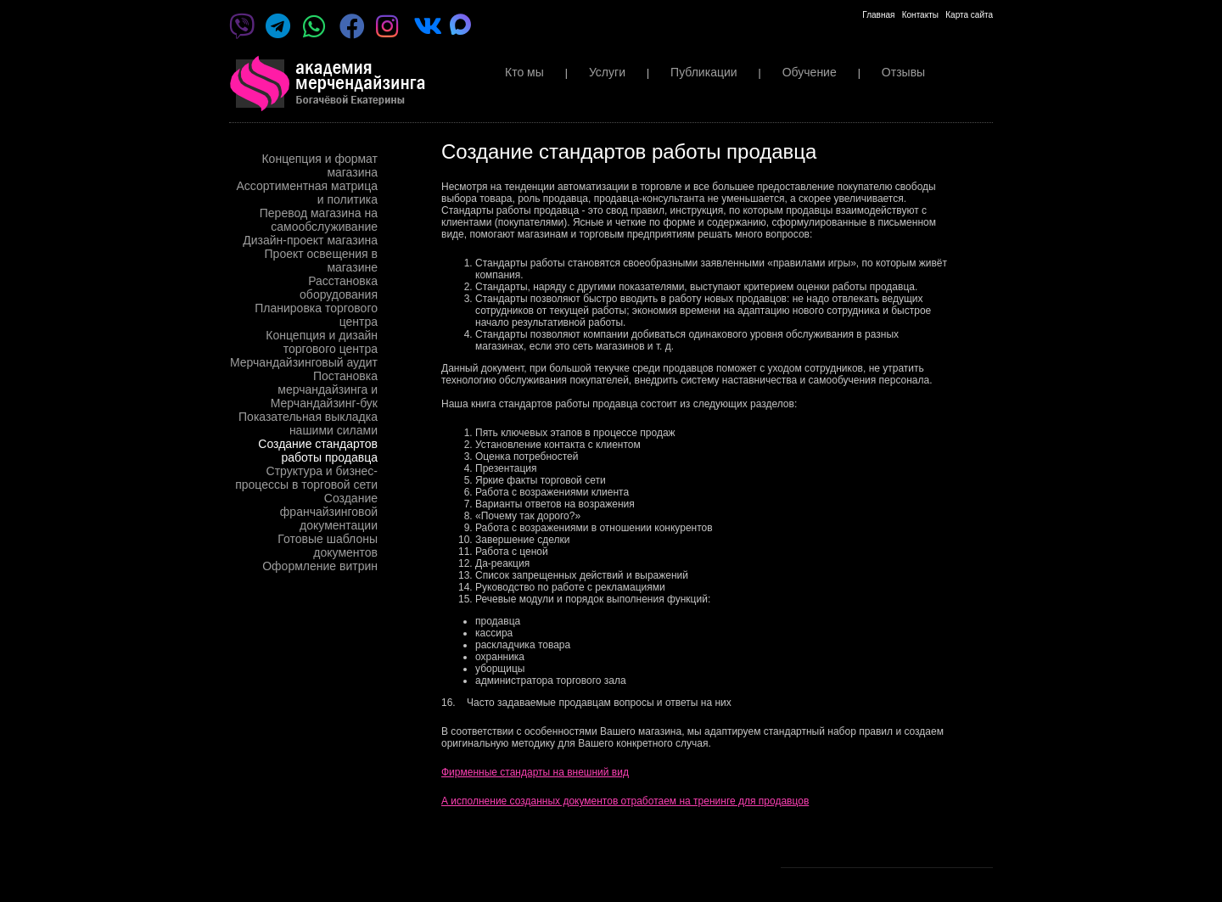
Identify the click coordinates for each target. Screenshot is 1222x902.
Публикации (703, 72)
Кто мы (524, 72)
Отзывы (903, 72)
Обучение (809, 72)
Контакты (920, 15)
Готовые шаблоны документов (327, 545)
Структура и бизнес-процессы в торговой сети (306, 477)
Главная (878, 15)
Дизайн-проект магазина (310, 240)
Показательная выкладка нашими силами (308, 423)
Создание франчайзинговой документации (329, 511)
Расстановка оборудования (339, 287)
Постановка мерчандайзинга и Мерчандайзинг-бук (324, 389)
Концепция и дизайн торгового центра (322, 342)
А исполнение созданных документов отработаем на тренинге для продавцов (625, 801)
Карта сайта (969, 15)
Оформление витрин (320, 566)
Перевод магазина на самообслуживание (319, 219)
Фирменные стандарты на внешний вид (535, 772)
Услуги (607, 72)
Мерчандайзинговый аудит (304, 362)
